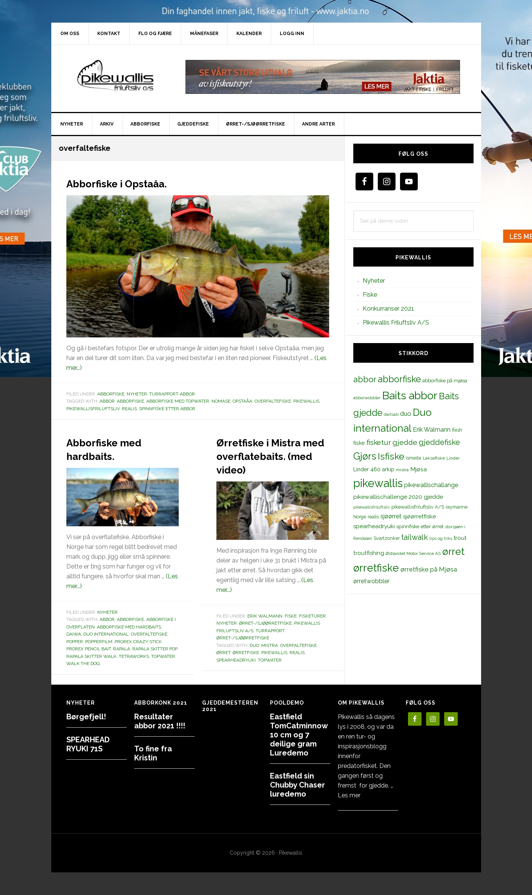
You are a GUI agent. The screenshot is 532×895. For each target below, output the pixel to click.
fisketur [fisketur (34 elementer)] (378, 442)
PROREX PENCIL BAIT (88, 648)
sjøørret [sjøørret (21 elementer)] (391, 516)
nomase (221, 401)
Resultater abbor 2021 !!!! (159, 721)
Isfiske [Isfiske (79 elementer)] (391, 456)
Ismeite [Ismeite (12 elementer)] (413, 458)
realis (129, 408)
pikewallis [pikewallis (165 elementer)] (378, 483)
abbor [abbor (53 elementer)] (364, 379)
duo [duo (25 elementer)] (405, 413)
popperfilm (98, 641)
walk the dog (83, 663)
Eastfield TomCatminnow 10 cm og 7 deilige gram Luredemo (299, 734)
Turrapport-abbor (172, 394)
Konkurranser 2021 (388, 308)
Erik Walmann (264, 629)
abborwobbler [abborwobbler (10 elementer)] (366, 397)
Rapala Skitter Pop (154, 648)
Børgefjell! (86, 716)
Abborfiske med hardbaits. (117, 448)
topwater (163, 656)
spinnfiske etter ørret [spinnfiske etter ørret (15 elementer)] (419, 526)
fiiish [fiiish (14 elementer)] (457, 430)
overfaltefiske (273, 401)
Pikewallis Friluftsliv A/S (396, 322)
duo (254, 659)
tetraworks (134, 656)
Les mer (349, 795)
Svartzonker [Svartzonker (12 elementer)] (387, 538)
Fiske (291, 629)
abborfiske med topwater (177, 401)
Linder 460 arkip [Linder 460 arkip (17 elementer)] (373, 469)
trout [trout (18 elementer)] (460, 538)
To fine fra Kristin (153, 753)
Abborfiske (110, 394)
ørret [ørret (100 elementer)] (453, 551)
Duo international (106, 634)
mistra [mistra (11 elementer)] (402, 469)
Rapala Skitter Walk (91, 656)
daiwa (73, 634)
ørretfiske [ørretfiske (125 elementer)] (376, 568)
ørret (223, 666)
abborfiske (130, 401)
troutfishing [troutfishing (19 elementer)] (368, 553)
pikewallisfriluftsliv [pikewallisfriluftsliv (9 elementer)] (371, 507)
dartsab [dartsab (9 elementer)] (391, 414)
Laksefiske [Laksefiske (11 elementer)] (434, 458)
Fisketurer (312, 629)
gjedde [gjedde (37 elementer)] (404, 442)
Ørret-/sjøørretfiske (265, 636)
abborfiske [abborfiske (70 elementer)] (399, 379)
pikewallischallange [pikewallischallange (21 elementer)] (431, 485)
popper (74, 641)
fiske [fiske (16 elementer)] (359, 443)
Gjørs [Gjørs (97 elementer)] (364, 456)
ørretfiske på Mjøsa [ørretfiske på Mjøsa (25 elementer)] (428, 569)
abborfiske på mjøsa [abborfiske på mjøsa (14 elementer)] (444, 380)
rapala (121, 648)
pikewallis (306, 401)
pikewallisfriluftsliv (93, 408)
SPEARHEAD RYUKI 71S (88, 744)
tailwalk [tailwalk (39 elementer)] (414, 537)
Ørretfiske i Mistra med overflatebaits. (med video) (263, 462)
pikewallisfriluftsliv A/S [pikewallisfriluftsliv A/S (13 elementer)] (417, 507)
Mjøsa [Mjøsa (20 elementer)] (418, 469)
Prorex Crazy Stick (138, 641)
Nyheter (137, 394)
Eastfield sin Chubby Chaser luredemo (297, 784)
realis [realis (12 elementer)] (373, 517)
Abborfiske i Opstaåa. (135, 182)
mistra (269, 659)
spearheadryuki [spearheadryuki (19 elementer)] (374, 526)
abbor (107, 401)
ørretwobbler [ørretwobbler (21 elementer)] (371, 581)
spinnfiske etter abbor (167, 408)
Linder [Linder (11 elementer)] (453, 458)
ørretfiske (246, 666)
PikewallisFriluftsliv (115, 77)
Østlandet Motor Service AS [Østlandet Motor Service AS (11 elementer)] (413, 553)
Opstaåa (242, 401)
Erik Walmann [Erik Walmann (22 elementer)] (432, 429)
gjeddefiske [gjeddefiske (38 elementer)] (439, 442)
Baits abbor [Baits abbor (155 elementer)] (409, 395)
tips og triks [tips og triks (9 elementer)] (440, 538)
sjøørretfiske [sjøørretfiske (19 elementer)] (419, 516)
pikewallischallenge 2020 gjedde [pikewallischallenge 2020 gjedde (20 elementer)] (398, 496)
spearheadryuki (236, 673)
